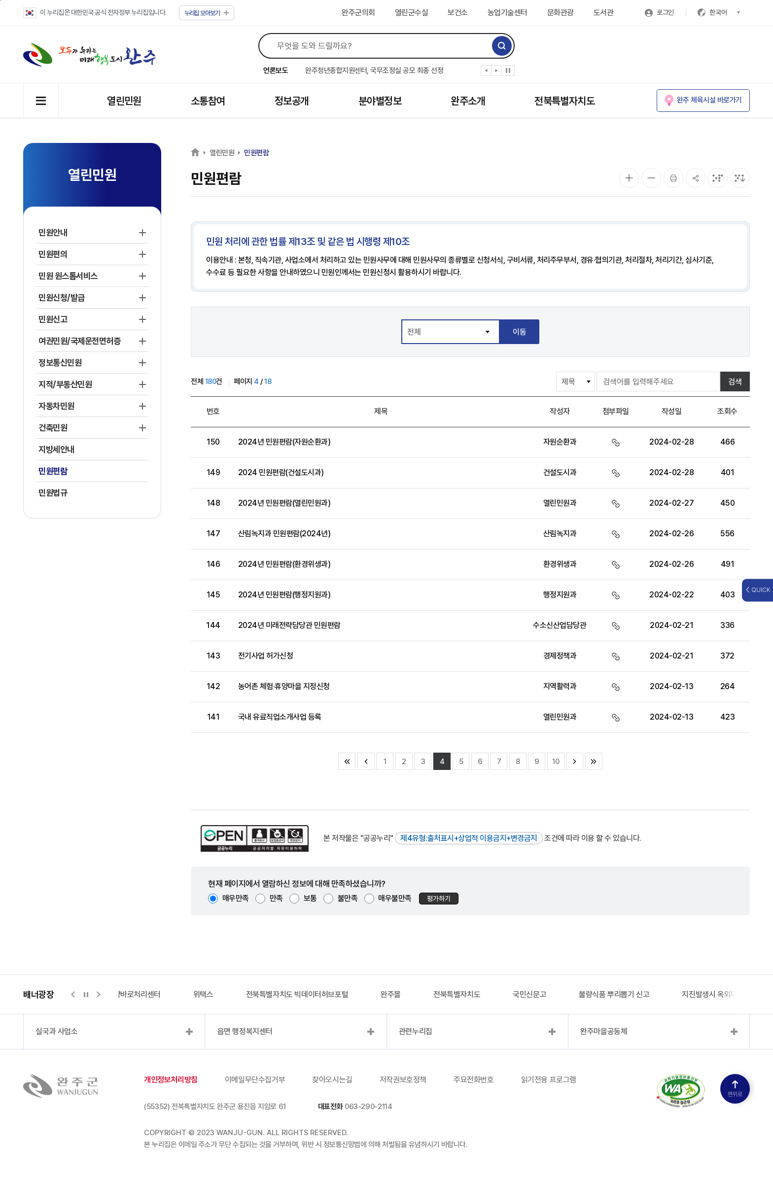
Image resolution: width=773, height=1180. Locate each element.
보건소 (458, 12)
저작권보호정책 (403, 1079)
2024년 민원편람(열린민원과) (284, 503)
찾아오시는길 (332, 1079)
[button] (486, 72)
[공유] (695, 178)
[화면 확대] (629, 178)
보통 (310, 898)
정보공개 (292, 101)
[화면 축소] (651, 178)
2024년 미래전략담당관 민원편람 (289, 625)
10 (555, 761)
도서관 (604, 12)
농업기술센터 (507, 12)
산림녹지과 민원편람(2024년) (284, 533)
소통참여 (208, 101)
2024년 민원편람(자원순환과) (284, 442)
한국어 (724, 12)
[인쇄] (673, 178)
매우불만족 (395, 898)
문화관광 (560, 12)
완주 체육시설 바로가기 (709, 100)
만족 (276, 898)
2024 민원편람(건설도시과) (281, 472)
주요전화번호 (474, 1079)
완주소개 (468, 101)
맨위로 (735, 1089)
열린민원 (124, 101)
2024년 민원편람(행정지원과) (284, 594)
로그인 (665, 12)
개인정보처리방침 (171, 1079)
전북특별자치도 (564, 101)
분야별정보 (379, 101)
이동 (520, 332)
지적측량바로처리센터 (127, 994)
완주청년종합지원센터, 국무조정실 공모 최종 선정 (374, 70)
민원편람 (256, 152)
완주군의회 (358, 12)
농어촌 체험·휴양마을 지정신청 (284, 686)
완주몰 (391, 994)
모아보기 (206, 13)
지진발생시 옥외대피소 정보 (724, 994)
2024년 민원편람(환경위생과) (284, 564)
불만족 (348, 898)
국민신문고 (529, 994)
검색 (735, 381)
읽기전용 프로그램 (548, 1079)
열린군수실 (411, 12)
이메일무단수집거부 (255, 1079)
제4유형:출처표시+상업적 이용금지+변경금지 (468, 838)
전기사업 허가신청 (265, 655)
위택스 (203, 994)
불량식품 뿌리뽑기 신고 (614, 994)
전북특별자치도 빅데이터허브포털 (297, 994)
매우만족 (235, 898)
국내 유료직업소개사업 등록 (279, 717)
